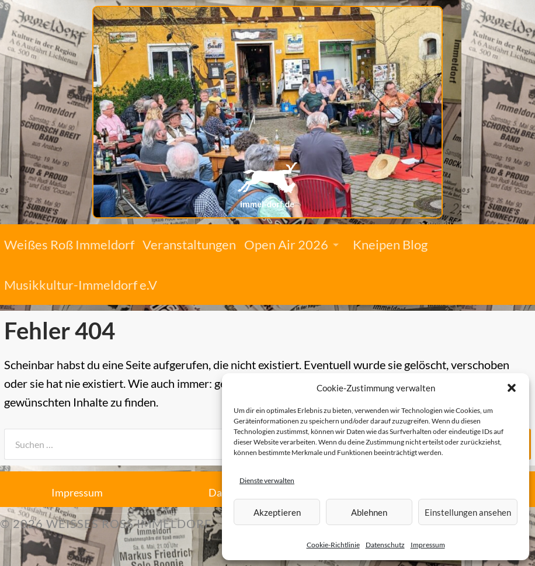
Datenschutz (385, 544)
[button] (511, 388)
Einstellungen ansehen (468, 512)
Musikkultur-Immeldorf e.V (80, 285)
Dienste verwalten (266, 480)
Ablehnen (369, 512)
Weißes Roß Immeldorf (69, 244)
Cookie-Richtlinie (333, 544)
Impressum (428, 544)
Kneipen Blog (390, 244)
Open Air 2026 (286, 244)
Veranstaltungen (189, 244)
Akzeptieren (277, 512)
